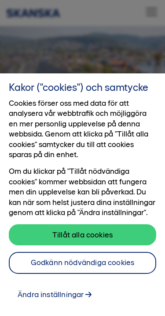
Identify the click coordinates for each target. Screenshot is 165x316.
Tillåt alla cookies (82, 236)
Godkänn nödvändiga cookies (83, 264)
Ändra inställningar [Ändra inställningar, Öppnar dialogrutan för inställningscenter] (51, 297)
